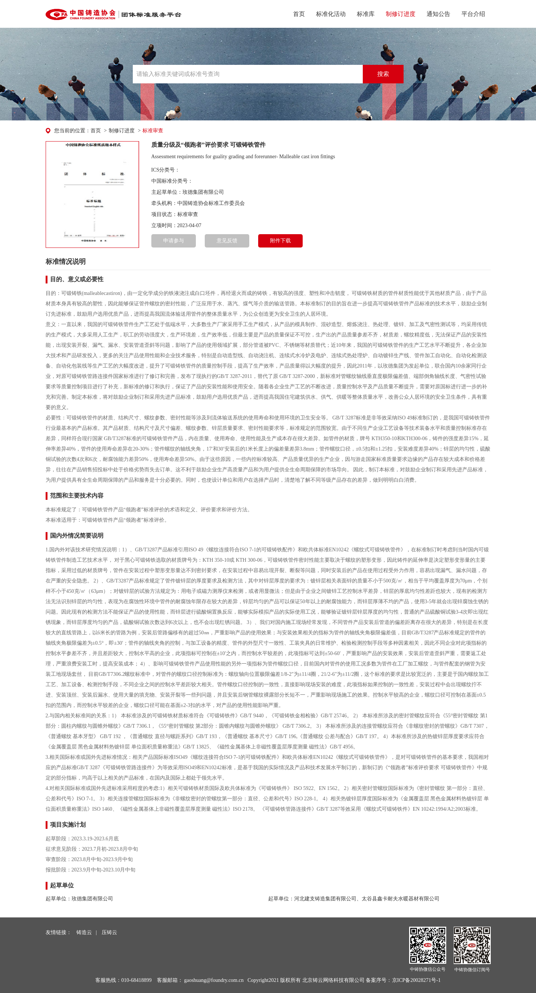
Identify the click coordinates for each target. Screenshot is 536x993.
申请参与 (173, 240)
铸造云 (84, 932)
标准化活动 (331, 14)
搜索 (383, 74)
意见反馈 (227, 240)
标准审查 (152, 130)
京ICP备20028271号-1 (416, 980)
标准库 (366, 14)
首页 (299, 14)
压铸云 (109, 932)
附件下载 (280, 240)
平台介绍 (473, 14)
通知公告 (438, 14)
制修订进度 (400, 14)
